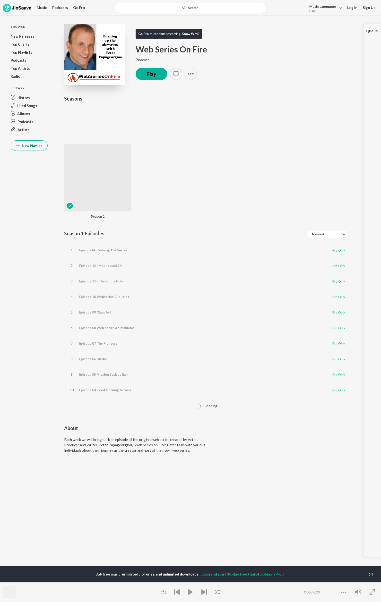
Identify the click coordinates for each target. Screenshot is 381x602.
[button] (324, 8)
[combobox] (327, 234)
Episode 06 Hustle (93, 326)
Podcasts (60, 7)
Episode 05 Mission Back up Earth (104, 337)
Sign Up (369, 7)
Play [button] (151, 74)
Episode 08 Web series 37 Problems (106, 304)
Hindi (312, 10)
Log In (352, 7)
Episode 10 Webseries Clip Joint (104, 281)
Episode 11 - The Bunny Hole (101, 270)
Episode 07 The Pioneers (98, 315)
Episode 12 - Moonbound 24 (100, 259)
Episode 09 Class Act (95, 293)
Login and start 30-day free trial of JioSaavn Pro (242, 574)
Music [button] (42, 7)
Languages (323, 6)
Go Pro (79, 7)
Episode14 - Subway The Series (103, 248)
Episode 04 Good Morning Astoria (105, 348)
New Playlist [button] (29, 146)
